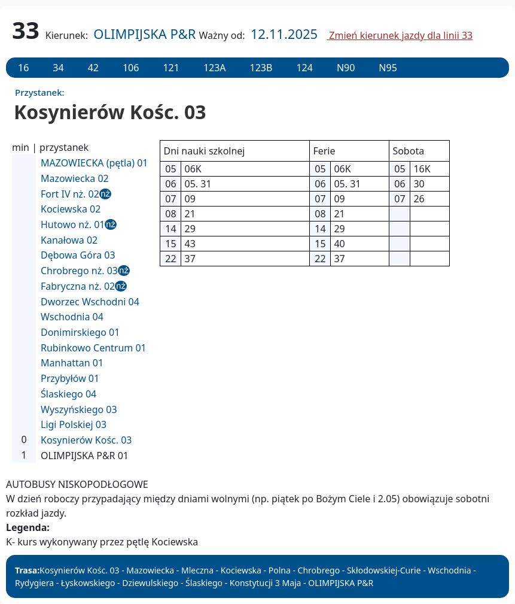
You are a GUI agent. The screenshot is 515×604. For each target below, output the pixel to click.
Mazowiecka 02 (75, 178)
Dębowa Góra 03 (78, 255)
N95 (388, 67)
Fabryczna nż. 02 (78, 286)
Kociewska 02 (70, 209)
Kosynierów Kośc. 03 (86, 440)
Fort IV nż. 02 (70, 194)
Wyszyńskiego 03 (79, 409)
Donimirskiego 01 (80, 332)
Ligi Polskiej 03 (73, 424)
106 (131, 67)
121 (171, 67)
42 (93, 67)
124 (304, 67)
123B (261, 67)
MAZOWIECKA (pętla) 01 (94, 162)
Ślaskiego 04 (68, 393)
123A (214, 67)
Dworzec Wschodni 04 (90, 301)
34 (58, 67)
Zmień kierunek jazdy (400, 35)
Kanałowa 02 (69, 240)
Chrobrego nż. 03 (79, 270)
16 (23, 67)
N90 (346, 67)
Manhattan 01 (72, 362)
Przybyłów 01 (70, 378)
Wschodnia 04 (72, 316)
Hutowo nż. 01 (73, 224)
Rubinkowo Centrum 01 (94, 347)
